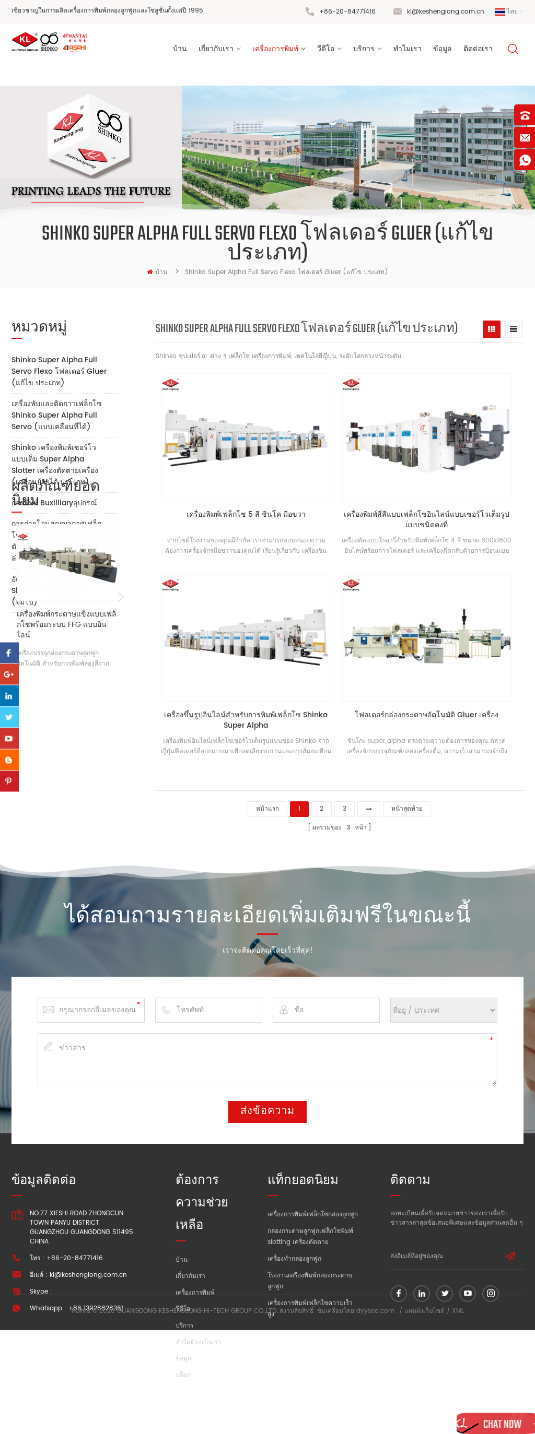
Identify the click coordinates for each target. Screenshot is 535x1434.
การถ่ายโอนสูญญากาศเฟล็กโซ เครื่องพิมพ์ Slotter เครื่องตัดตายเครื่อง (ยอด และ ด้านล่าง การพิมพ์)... (57, 541)
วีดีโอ (325, 51)
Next (120, 758)
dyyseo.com (375, 1415)
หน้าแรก (267, 804)
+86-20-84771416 (347, 12)
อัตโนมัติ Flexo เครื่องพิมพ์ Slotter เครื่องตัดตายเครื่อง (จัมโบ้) (54, 590)
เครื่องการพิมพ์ (275, 51)
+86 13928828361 (95, 1305)
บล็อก (183, 1372)
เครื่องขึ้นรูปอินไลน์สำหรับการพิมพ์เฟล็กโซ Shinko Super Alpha (247, 720)
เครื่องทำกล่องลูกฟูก (294, 1256)
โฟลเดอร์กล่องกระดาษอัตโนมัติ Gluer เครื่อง (431, 715)
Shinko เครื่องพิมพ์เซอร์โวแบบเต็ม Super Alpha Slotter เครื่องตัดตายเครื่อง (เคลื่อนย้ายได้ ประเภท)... (54, 465)
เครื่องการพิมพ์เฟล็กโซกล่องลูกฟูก (313, 1211)
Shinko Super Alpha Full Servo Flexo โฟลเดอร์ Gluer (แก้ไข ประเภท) (59, 371)
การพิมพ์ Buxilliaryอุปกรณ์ (54, 503)
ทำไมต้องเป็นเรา (198, 1339)
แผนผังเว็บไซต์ (424, 1415)
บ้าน (180, 51)
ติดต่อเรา (478, 51)
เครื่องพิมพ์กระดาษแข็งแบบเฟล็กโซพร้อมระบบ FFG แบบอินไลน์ (67, 785)
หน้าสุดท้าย (407, 804)
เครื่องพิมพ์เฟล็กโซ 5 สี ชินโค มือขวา (247, 517)
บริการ (364, 51)
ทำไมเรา (407, 51)
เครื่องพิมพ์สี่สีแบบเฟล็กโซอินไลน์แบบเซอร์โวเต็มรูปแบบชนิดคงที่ (431, 522)
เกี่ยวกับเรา (216, 51)
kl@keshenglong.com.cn (445, 12)
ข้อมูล (442, 51)
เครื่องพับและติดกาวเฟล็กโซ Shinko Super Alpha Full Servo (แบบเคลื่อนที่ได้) (56, 415)
